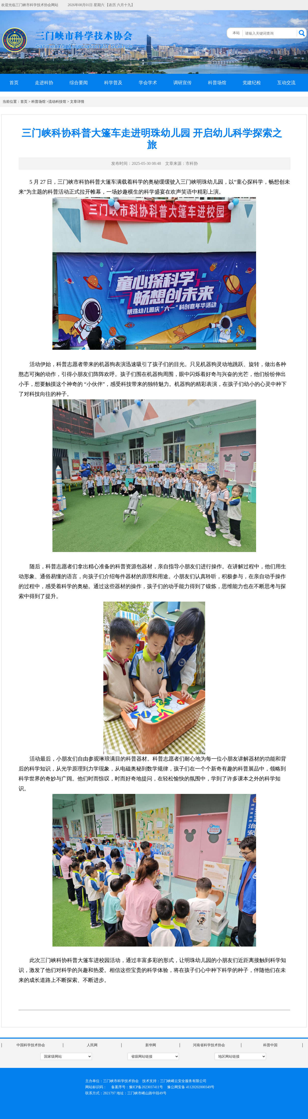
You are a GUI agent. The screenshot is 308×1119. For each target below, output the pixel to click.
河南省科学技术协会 (209, 1045)
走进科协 (44, 82)
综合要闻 (78, 82)
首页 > (25, 102)
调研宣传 (182, 82)
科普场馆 (217, 82)
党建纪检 (252, 82)
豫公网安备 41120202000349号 (190, 1087)
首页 (14, 82)
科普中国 (270, 1045)
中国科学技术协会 (31, 1045)
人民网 (92, 1045)
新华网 (150, 1045)
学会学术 (148, 82)
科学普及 (113, 82)
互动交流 (286, 82)
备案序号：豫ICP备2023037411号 (137, 1087)
